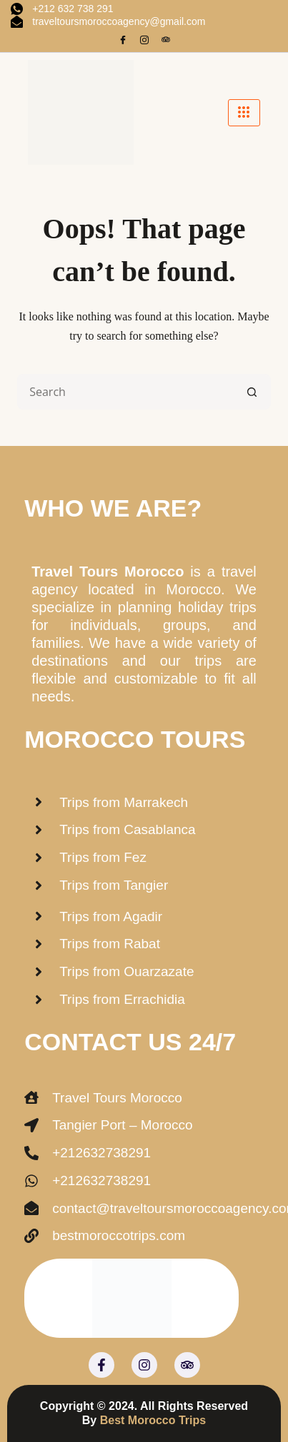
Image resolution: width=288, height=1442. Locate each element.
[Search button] (253, 392)
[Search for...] (126, 392)
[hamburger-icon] (244, 112)
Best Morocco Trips (153, 1420)
